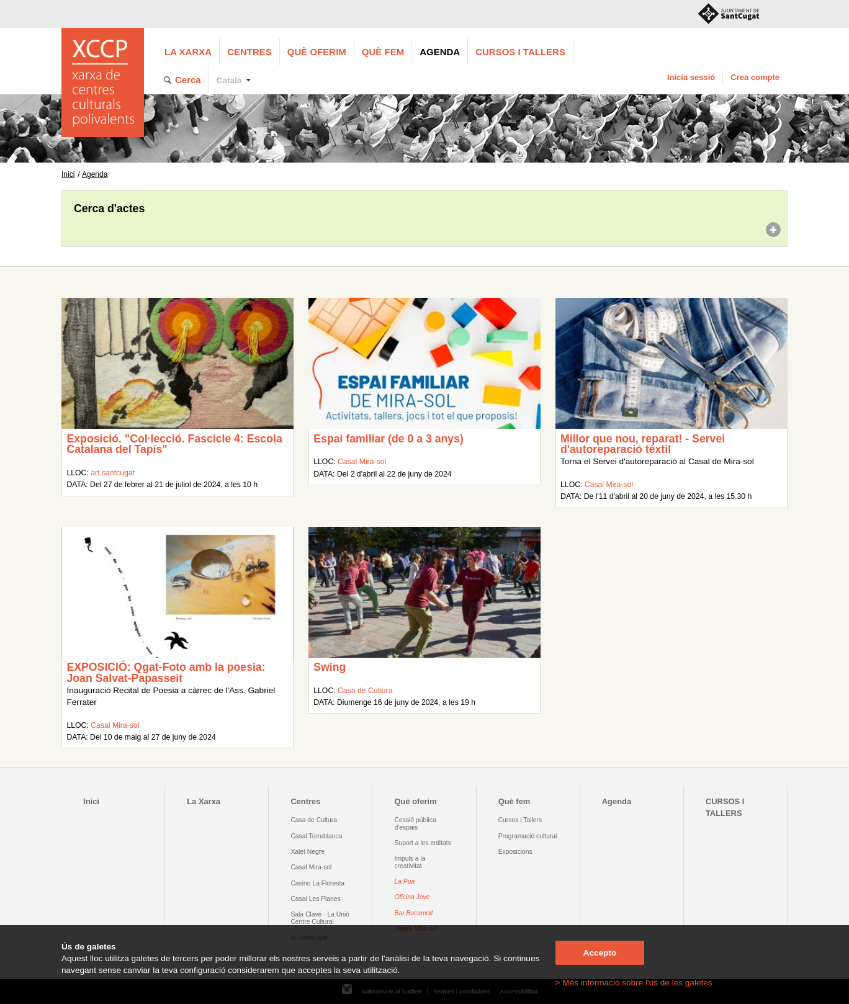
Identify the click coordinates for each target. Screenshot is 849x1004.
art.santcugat (113, 472)
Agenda (440, 52)
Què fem (383, 52)
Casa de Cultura (365, 690)
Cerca (188, 79)
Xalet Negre (307, 851)
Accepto (600, 952)
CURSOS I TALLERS (520, 52)
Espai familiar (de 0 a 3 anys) (388, 439)
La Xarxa (188, 52)
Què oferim (316, 52)
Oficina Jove (412, 897)
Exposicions (515, 851)
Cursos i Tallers (520, 820)
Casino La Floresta (317, 883)
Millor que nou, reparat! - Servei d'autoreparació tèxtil (642, 444)
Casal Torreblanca (316, 836)
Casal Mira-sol (362, 461)
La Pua (405, 881)
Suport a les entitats (423, 843)
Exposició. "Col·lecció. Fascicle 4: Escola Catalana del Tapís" (174, 444)
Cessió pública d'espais (415, 823)
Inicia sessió (691, 77)
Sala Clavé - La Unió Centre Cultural (319, 918)
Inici (67, 174)
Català (229, 80)
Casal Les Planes (315, 898)
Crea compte (754, 77)
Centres (249, 52)
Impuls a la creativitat (410, 862)
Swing (329, 667)
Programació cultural (527, 836)
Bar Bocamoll (414, 913)
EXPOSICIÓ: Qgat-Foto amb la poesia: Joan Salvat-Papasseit (165, 672)
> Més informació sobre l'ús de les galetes (633, 982)
